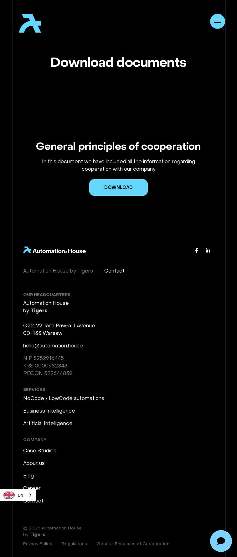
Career (32, 488)
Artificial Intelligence (48, 423)
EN (13, 495)
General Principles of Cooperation (133, 544)
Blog (28, 475)
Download (118, 187)
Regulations (74, 544)
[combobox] (18, 495)
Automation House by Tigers (58, 271)
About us (34, 463)
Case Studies (39, 450)
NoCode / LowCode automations (63, 398)
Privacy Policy (37, 544)
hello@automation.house (53, 345)
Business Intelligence (49, 411)
